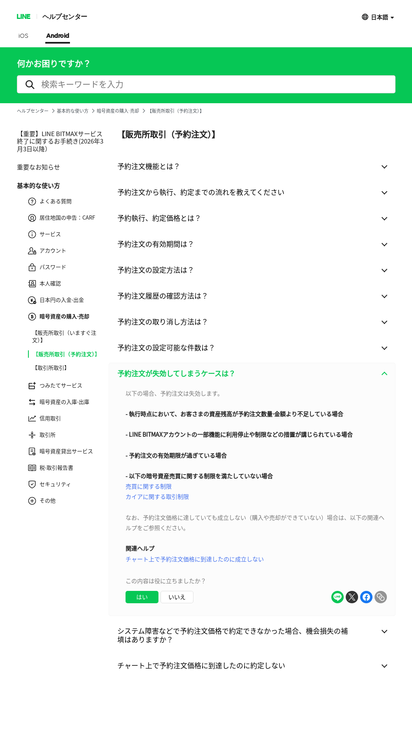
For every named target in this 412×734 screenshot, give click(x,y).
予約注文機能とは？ (148, 166)
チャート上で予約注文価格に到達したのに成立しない (195, 559)
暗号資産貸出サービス (60, 451)
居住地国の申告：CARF (61, 218)
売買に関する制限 (149, 486)
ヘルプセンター (64, 16)
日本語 (379, 17)
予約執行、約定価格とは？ (159, 218)
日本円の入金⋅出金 (56, 300)
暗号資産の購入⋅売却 (118, 111)
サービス (44, 234)
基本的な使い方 (72, 111)
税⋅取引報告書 (50, 468)
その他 (42, 501)
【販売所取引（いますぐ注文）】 (64, 336)
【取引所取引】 (51, 367)
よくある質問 (50, 201)
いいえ (177, 597)
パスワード (47, 267)
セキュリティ (49, 484)
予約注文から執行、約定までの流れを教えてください (200, 192)
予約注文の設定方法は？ (155, 269)
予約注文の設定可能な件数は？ (166, 347)
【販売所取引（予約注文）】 (66, 354)
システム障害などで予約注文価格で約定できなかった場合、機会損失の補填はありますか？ (232, 634)
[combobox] (252, 500)
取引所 (42, 435)
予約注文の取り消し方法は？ (162, 321)
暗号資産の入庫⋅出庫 (58, 402)
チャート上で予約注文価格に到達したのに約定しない (201, 665)
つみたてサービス (55, 386)
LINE (23, 16)
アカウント (47, 251)
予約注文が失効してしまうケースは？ (176, 373)
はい (142, 597)
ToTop (381, 694)
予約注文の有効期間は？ (155, 243)
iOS (23, 36)
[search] (206, 84)
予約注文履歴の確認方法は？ (162, 295)
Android (57, 36)
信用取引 (44, 418)
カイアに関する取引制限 (157, 496)
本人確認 (44, 284)
